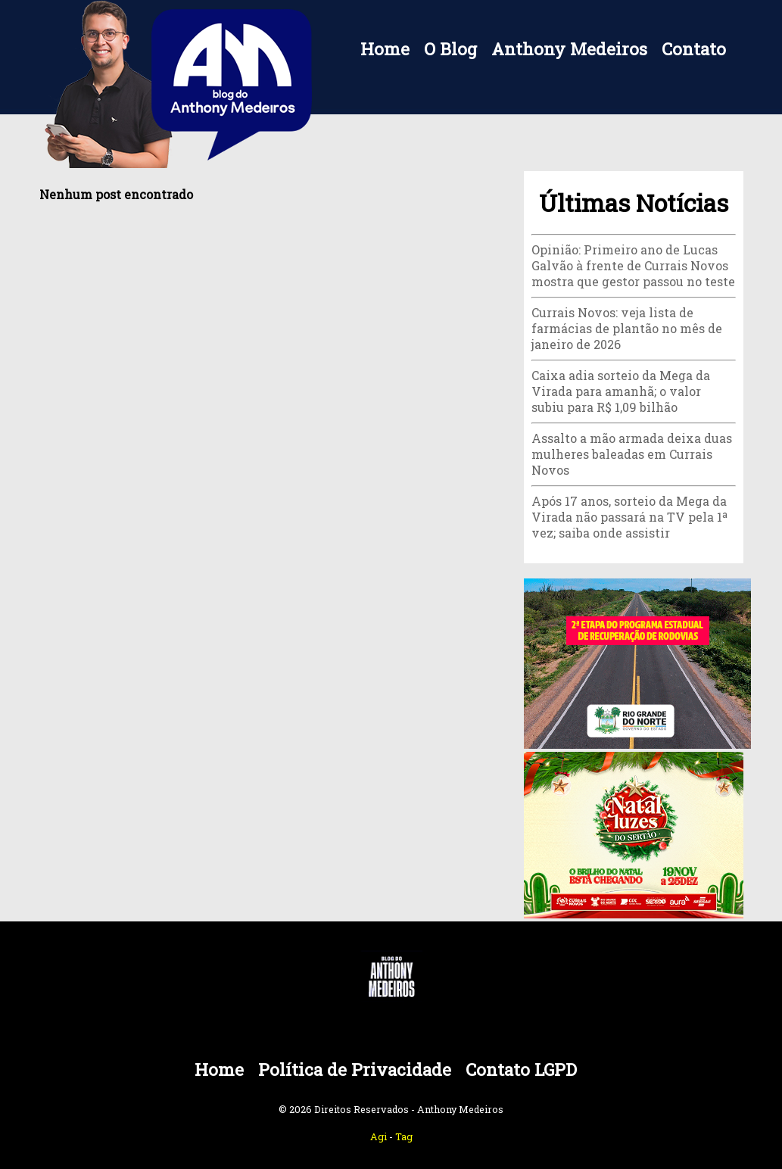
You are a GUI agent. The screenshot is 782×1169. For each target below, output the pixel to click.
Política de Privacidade (354, 1069)
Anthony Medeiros (569, 49)
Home (385, 49)
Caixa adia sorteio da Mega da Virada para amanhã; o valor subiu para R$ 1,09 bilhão (620, 391)
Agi (378, 1136)
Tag (404, 1136)
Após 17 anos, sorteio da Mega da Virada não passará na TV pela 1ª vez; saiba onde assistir (629, 517)
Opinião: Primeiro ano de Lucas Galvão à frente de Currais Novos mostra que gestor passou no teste (633, 265)
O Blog (450, 49)
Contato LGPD (521, 1069)
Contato (694, 49)
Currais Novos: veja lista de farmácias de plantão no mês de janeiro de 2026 (626, 328)
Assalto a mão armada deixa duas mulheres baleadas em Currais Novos (631, 454)
